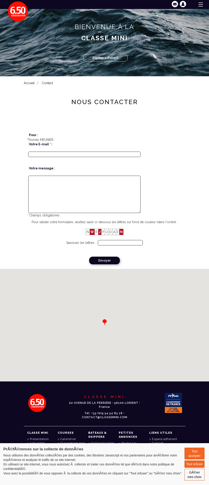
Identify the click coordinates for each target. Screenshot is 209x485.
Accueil (29, 83)
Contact (47, 83)
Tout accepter (195, 453)
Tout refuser (194, 464)
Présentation (39, 439)
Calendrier (68, 439)
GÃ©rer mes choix (194, 475)
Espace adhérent (105, 58)
